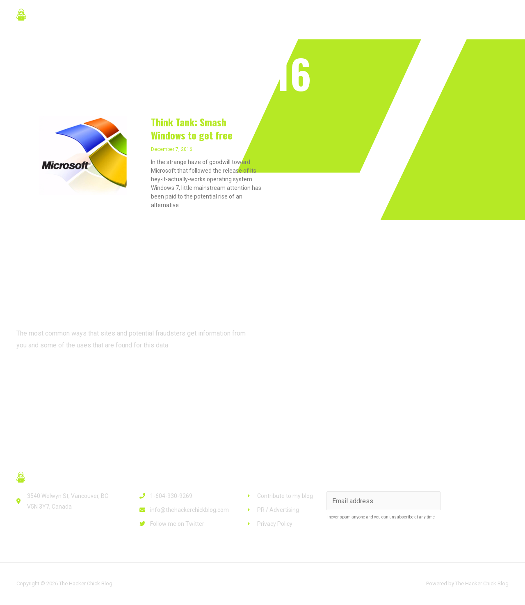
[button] (49, 375)
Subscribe (475, 500)
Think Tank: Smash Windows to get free (192, 128)
